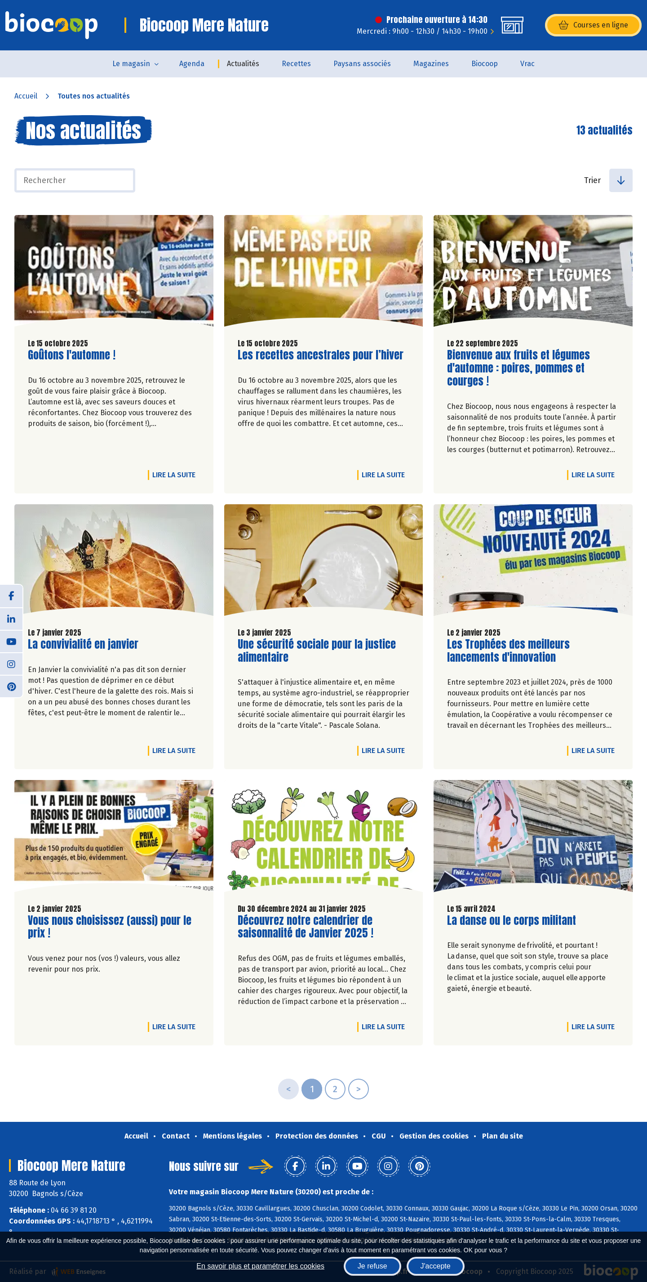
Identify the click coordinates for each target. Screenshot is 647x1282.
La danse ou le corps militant (511, 920)
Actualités (243, 63)
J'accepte (436, 1266)
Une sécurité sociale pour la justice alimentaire (317, 651)
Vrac (527, 63)
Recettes (296, 63)
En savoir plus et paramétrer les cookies (260, 1266)
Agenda (191, 63)
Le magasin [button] (131, 63)
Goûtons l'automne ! (71, 355)
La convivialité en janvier (83, 644)
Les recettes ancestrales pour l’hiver (320, 355)
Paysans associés (362, 63)
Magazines (431, 63)
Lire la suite (176, 474)
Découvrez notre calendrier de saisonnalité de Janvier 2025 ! (305, 927)
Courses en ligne (593, 25)
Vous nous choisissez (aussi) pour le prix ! (109, 927)
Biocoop (484, 63)
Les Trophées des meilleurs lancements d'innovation (508, 651)
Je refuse (372, 1266)
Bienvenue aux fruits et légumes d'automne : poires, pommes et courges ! (518, 368)
